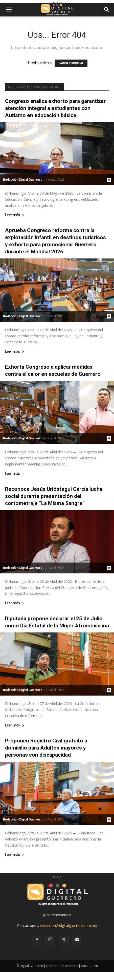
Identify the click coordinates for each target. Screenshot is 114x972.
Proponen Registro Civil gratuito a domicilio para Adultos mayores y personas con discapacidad (46, 748)
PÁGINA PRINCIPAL (71, 63)
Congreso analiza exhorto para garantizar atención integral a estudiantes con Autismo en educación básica (55, 108)
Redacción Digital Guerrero (22, 179)
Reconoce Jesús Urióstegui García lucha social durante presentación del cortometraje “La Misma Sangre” (53, 496)
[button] (9, 9)
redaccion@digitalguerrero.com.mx (68, 925)
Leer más (14, 215)
